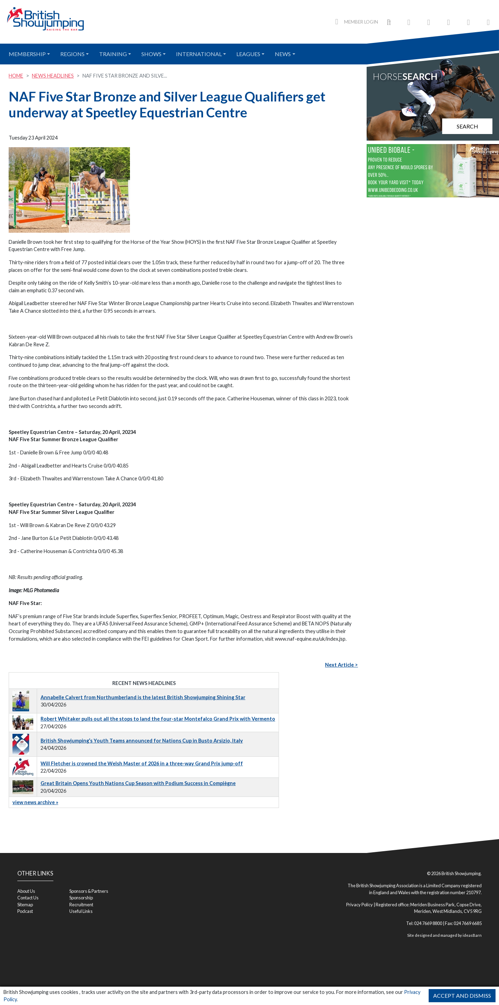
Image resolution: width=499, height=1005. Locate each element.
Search (467, 126)
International (199, 54)
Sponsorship (81, 897)
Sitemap (25, 904)
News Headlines (53, 76)
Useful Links (81, 911)
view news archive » (35, 802)
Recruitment (81, 904)
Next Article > (341, 665)
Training (113, 54)
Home (16, 76)
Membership (27, 54)
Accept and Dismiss (462, 995)
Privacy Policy (359, 904)
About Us (26, 891)
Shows (151, 54)
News (283, 54)
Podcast (25, 911)
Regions (72, 54)
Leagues (248, 54)
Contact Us (27, 897)
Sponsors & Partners (88, 891)
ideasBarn (472, 935)
